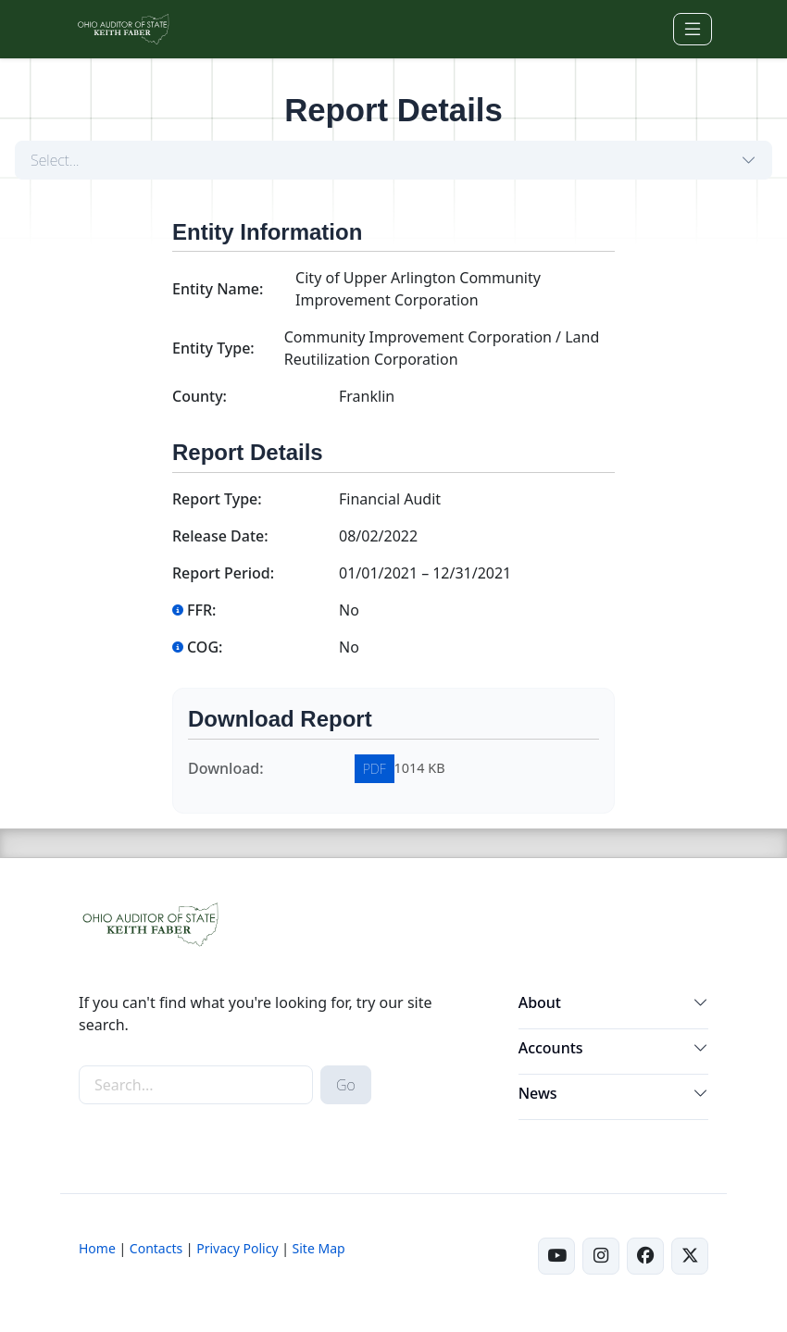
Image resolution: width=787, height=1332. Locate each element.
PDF (374, 769)
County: (199, 396)
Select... (55, 160)
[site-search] (196, 1084)
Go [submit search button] (346, 1085)
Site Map (319, 1248)
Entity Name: (217, 289)
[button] (700, 1006)
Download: (226, 768)
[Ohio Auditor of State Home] (122, 29)
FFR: (194, 610)
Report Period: (223, 573)
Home (97, 1248)
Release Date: (220, 536)
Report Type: (217, 499)
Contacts (156, 1248)
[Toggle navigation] (692, 29)
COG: (197, 647)
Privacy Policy (237, 1248)
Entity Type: (213, 348)
